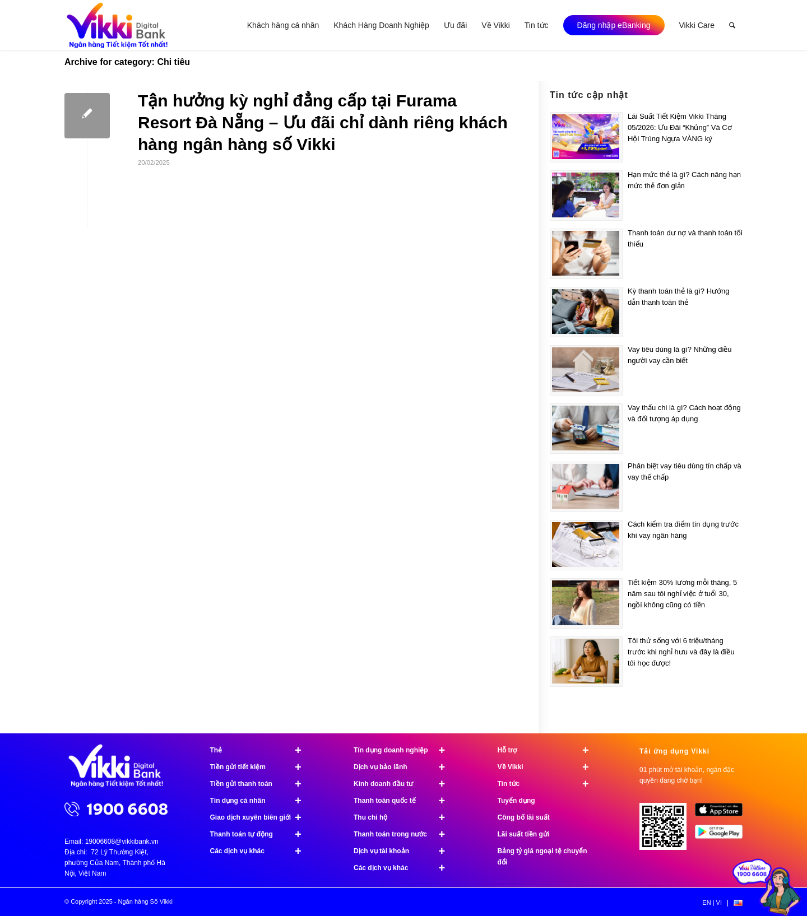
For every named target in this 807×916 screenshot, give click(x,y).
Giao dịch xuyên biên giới (261, 817)
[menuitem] (283, 25)
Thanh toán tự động (261, 834)
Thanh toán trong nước (404, 834)
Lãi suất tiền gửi (524, 834)
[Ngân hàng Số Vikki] (117, 25)
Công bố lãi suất (524, 817)
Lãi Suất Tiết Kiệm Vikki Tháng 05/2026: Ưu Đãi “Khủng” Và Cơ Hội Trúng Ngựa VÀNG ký (680, 127)
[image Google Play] (722, 836)
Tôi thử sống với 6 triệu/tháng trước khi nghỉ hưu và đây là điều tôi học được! (681, 651)
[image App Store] (722, 814)
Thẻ (261, 750)
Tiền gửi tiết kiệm (261, 767)
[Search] (732, 25)
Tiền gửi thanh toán (261, 783)
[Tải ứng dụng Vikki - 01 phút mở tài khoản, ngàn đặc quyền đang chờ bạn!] (667, 830)
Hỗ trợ (548, 750)
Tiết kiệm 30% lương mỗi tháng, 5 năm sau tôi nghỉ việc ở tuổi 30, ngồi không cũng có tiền (682, 593)
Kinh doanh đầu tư (404, 783)
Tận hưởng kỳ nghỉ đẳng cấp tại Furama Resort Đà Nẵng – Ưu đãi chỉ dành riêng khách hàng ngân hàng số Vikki (323, 122)
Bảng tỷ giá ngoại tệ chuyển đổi (542, 856)
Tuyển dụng (516, 801)
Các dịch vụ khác (261, 851)
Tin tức (548, 783)
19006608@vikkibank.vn (122, 841)
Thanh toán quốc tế (404, 800)
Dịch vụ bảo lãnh (404, 767)
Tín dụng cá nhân (261, 800)
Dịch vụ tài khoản (404, 851)
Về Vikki (548, 767)
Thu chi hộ (404, 817)
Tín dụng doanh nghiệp (404, 750)
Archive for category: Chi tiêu (127, 62)
